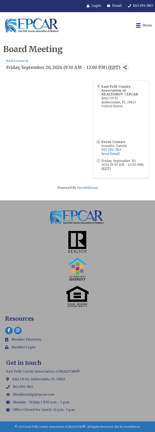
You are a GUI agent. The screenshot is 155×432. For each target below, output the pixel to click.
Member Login (23, 347)
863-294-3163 (111, 150)
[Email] (113, 5)
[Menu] (144, 25)
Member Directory (26, 339)
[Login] (93, 5)
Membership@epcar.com (33, 394)
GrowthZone (87, 188)
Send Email (110, 154)
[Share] (125, 67)
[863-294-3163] (139, 5)
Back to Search (17, 61)
